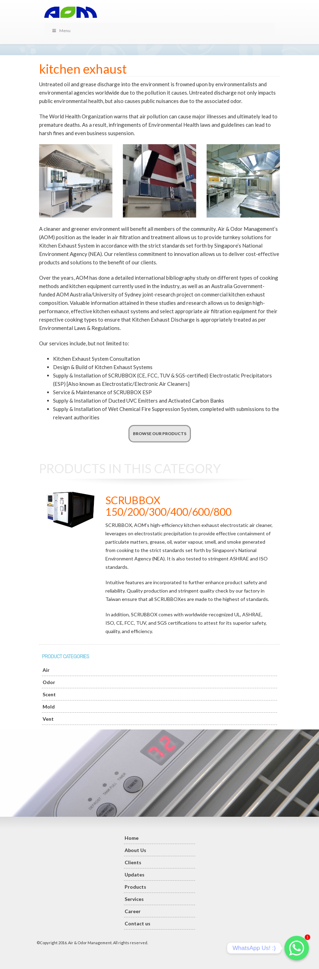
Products (135, 887)
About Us (135, 850)
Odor (49, 682)
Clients (133, 862)
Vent (48, 719)
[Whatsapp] (296, 948)
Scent (49, 694)
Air (46, 670)
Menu (61, 30)
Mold (49, 707)
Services (134, 899)
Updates (134, 875)
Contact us (137, 923)
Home (132, 838)
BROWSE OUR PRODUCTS (159, 433)
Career (133, 911)
